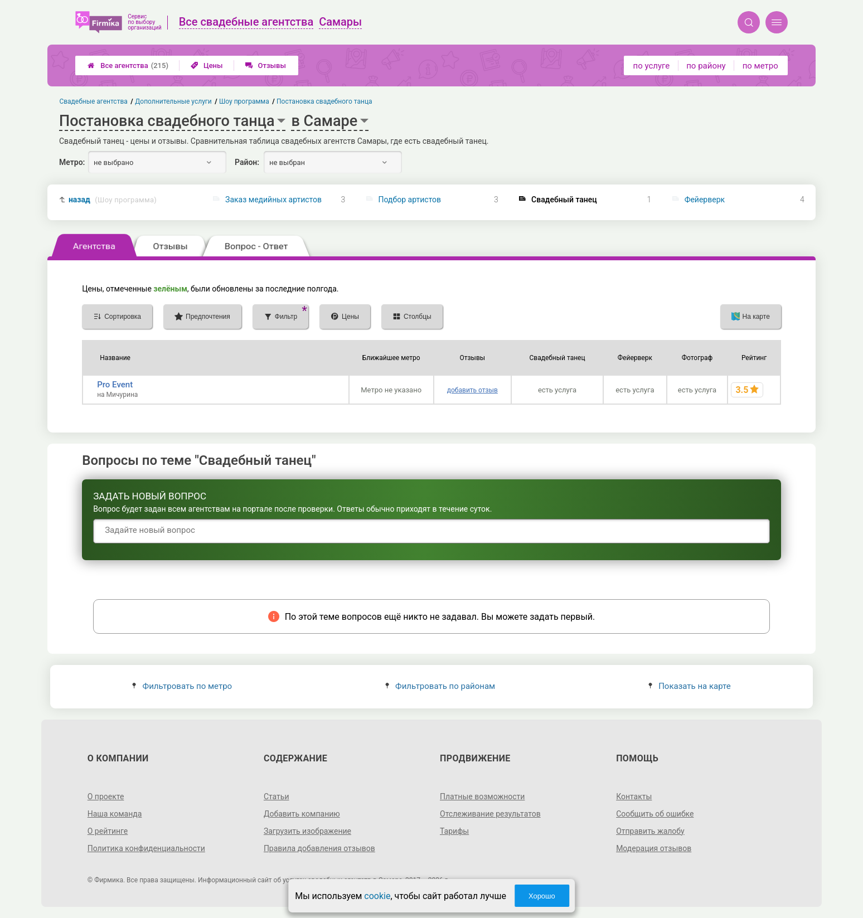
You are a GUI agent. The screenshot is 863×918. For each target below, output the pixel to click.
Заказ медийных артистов (273, 199)
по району (705, 66)
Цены (207, 65)
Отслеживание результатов (490, 813)
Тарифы (454, 831)
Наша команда (115, 813)
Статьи (276, 796)
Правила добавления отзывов (319, 848)
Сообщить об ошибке (655, 813)
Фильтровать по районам (440, 686)
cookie (377, 896)
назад (113, 200)
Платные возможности (482, 796)
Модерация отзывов (653, 848)
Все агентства (128, 65)
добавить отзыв (472, 390)
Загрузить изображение (307, 831)
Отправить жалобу (650, 831)
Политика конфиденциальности (146, 848)
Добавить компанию (302, 813)
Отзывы (265, 65)
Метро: (72, 162)
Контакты (634, 796)
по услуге (651, 66)
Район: (247, 162)
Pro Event (115, 385)
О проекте (106, 796)
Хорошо (542, 896)
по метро (760, 66)
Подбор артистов (410, 199)
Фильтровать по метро (182, 686)
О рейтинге (108, 831)
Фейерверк (705, 199)
